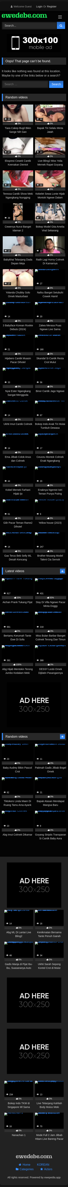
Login (39, 6)
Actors (48, 1169)
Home (26, 1164)
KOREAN (43, 1164)
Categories (27, 1169)
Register (51, 6)
